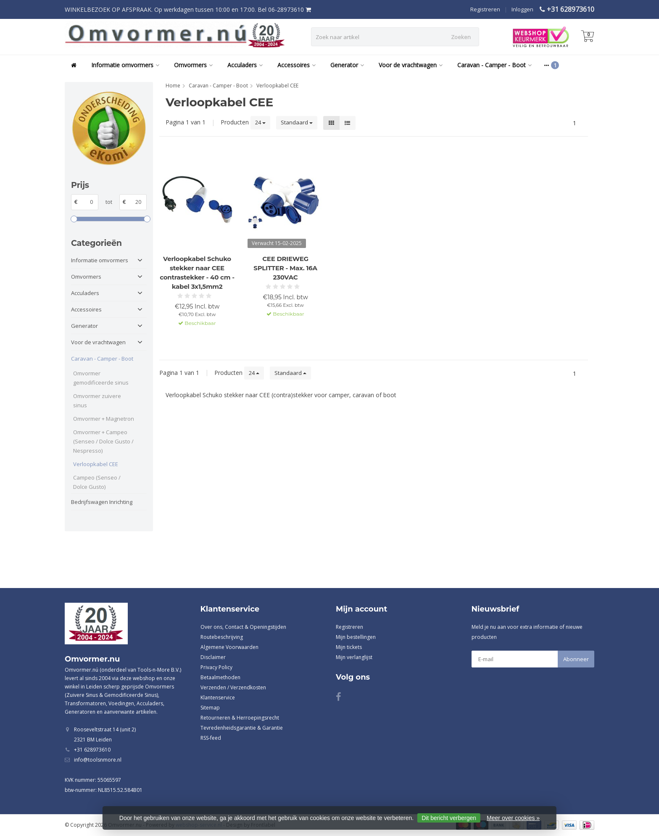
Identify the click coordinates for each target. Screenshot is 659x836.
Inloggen (522, 9)
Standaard (297, 122)
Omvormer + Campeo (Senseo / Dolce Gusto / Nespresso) (103, 441)
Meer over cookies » (513, 818)
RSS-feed (210, 737)
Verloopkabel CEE (95, 464)
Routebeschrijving (221, 637)
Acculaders (245, 65)
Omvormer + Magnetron (103, 418)
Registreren (485, 9)
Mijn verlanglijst (354, 657)
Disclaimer (213, 657)
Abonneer (576, 659)
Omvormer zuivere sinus (97, 400)
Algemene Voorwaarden (229, 647)
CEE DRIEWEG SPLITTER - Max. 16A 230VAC (285, 268)
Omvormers (193, 65)
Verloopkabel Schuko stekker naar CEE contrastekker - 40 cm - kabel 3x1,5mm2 (197, 272)
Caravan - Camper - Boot (494, 65)
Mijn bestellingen (356, 637)
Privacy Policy (216, 667)
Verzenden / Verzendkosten (233, 687)
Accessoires (296, 65)
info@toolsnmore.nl (97, 759)
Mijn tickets (349, 647)
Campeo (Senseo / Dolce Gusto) (97, 482)
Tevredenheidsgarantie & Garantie (241, 727)
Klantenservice (217, 697)
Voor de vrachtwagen (411, 65)
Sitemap (210, 707)
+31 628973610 (570, 9)
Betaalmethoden (220, 677)
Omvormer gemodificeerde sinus (101, 377)
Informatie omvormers (125, 65)
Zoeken (461, 37)
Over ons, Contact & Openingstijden (243, 626)
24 (260, 122)
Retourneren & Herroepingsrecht (239, 717)
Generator (347, 65)
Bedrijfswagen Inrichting (101, 502)
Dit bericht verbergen (449, 818)
